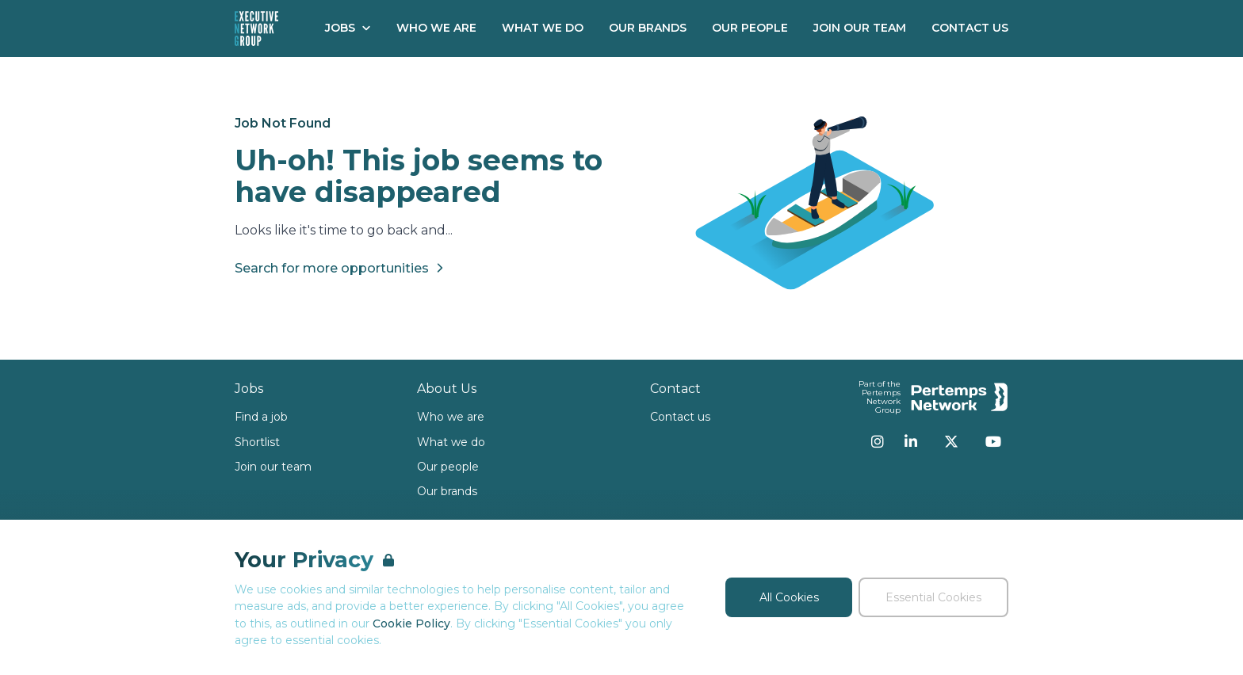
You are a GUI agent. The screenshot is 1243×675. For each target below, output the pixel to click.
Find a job (261, 417)
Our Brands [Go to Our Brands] (648, 28)
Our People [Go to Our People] (750, 28)
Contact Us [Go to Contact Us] (969, 28)
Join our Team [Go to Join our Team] (859, 28)
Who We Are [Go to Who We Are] (436, 28)
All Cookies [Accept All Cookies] (789, 597)
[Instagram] (877, 441)
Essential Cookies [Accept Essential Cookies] (933, 597)
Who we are (450, 417)
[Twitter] (951, 441)
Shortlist (257, 442)
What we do (451, 442)
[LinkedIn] (910, 441)
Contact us (680, 417)
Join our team (273, 467)
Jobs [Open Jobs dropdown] (348, 28)
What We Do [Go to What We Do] (542, 28)
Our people (448, 467)
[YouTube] (993, 441)
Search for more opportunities (341, 268)
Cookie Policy (411, 623)
